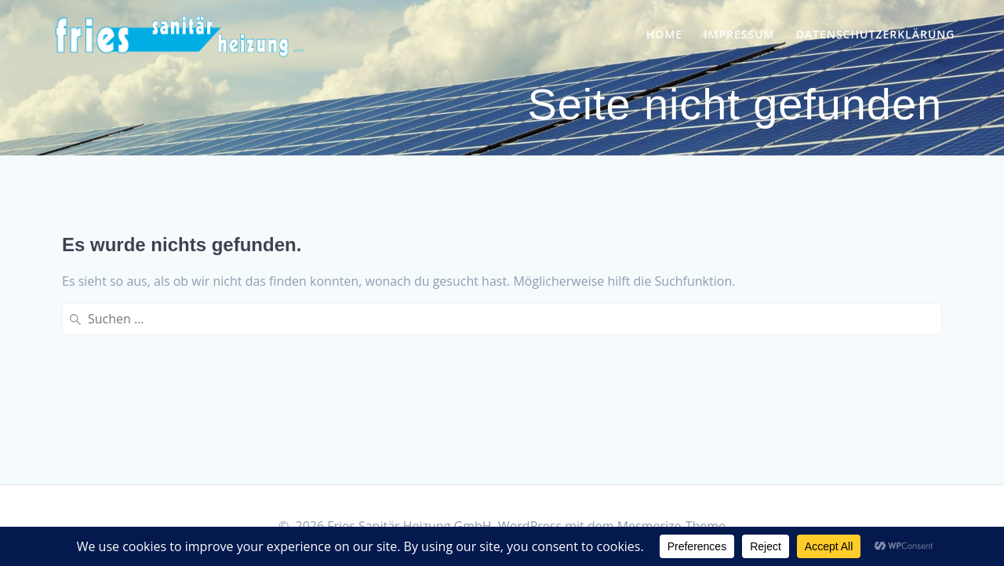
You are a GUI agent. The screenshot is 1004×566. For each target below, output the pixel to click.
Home (664, 34)
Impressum (739, 34)
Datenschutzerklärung (875, 34)
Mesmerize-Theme (671, 526)
